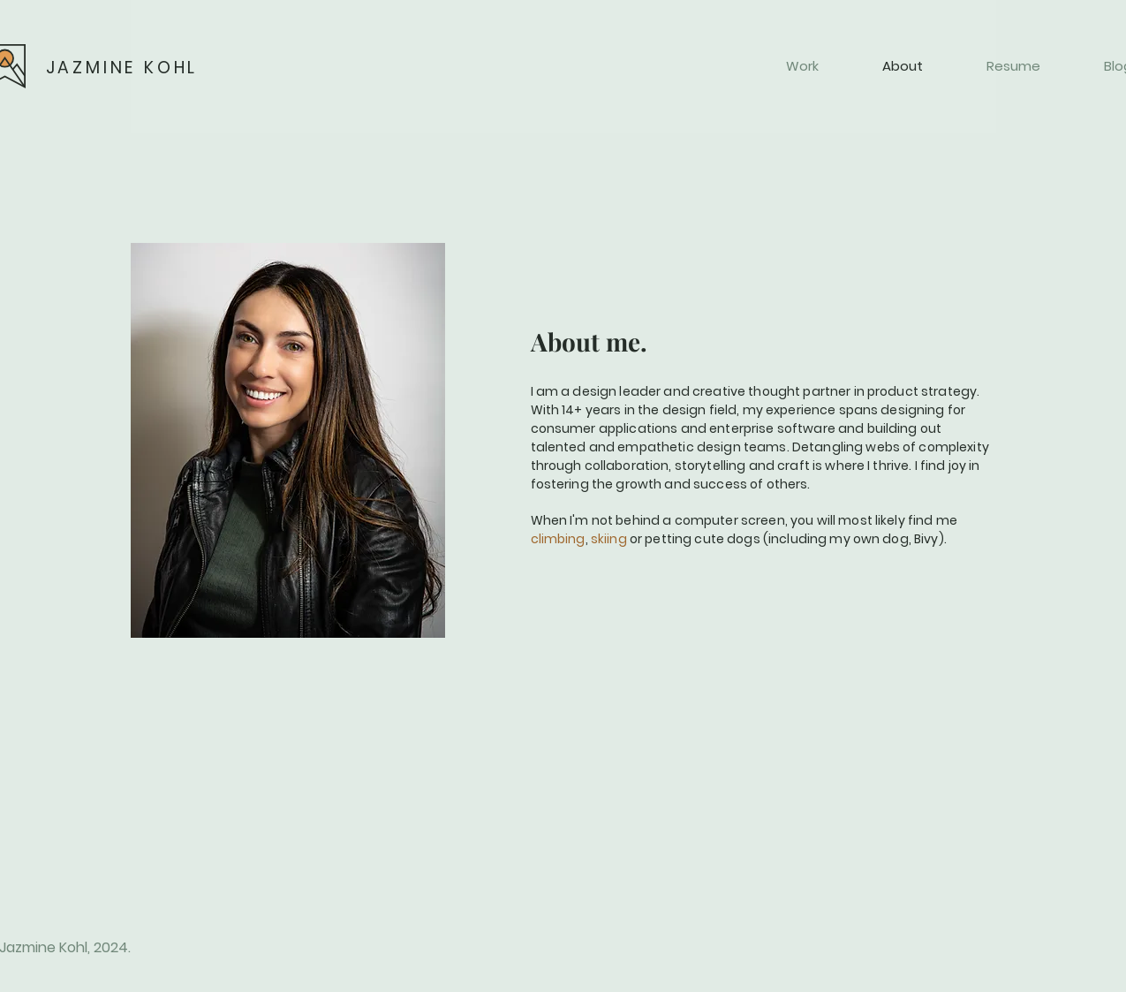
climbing (558, 539)
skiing (609, 539)
